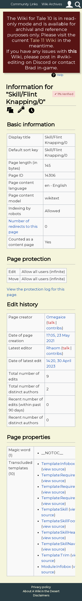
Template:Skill (54, 509)
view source (54, 469)
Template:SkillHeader (61, 532)
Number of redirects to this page (23, 226)
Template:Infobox (58, 463)
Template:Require (58, 475)
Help (60, 75)
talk (51, 322)
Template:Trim (55, 555)
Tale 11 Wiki (43, 40)
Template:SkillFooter (60, 521)
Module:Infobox (56, 566)
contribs (54, 328)
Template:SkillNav (58, 544)
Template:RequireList (61, 486)
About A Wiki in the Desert (41, 591)
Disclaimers (41, 595)
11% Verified (63, 94)
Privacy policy (41, 587)
